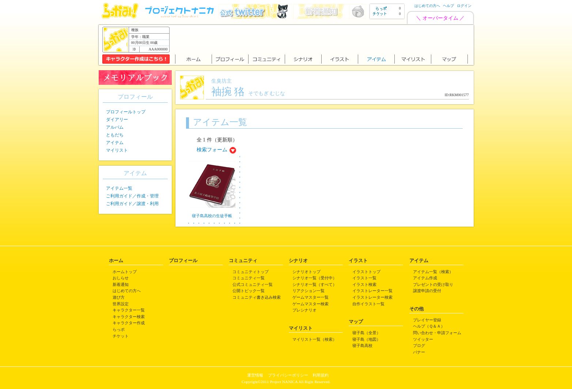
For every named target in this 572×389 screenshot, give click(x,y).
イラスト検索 (364, 284)
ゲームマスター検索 (310, 304)
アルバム (115, 127)
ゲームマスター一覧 (310, 297)
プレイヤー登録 (427, 320)
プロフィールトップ (125, 111)
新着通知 (121, 284)
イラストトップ (366, 271)
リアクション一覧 (308, 290)
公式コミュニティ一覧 (252, 284)
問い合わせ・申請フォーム (437, 333)
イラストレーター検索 (372, 297)
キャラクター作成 (129, 323)
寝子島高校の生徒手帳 (212, 216)
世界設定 (121, 304)
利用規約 (320, 375)
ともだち (115, 134)
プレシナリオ (304, 310)
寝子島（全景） (366, 333)
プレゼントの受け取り (433, 284)
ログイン (464, 6)
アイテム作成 (425, 278)
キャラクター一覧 (129, 310)
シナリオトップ (306, 271)
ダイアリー (117, 119)
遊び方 (119, 297)
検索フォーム (212, 149)
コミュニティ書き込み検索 (256, 297)
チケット (121, 336)
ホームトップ (125, 271)
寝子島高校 (362, 345)
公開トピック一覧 (248, 290)
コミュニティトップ (250, 271)
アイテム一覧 (119, 188)
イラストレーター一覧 (372, 290)
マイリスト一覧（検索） (314, 339)
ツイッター (423, 339)
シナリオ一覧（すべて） (314, 284)
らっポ (119, 329)
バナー (419, 352)
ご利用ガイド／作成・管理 (132, 196)
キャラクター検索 (129, 316)
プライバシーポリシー (288, 375)
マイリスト (117, 150)
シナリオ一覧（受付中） (314, 278)
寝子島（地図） (366, 339)
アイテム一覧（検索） (433, 271)
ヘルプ (448, 6)
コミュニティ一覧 (248, 278)
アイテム (115, 142)
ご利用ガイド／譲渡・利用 (132, 203)
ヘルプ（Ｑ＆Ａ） (429, 326)
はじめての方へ (427, 6)
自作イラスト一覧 (368, 304)
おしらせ (121, 278)
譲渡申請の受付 (427, 290)
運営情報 (255, 375)
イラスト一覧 (364, 278)
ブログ (419, 345)
